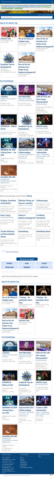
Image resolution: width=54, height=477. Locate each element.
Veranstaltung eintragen (26, 467)
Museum (13, 471)
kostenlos (22, 461)
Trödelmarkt (9, 466)
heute (39, 14)
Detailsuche (23, 466)
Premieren (3, 472)
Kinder (11, 464)
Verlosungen (4, 462)
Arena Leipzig (11, 467)
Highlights (9, 471)
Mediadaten (6, 475)
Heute (11, 469)
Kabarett (7, 464)
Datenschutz (13, 475)
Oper (14, 459)
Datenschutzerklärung (46, 7)
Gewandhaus (5, 459)
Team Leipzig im (26, 475)
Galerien (8, 457)
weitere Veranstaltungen (10, 252)
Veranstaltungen (5, 271)
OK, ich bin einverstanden (7, 8)
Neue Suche (11, 271)
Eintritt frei (10, 459)
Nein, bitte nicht (18, 8)
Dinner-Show (9, 461)
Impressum (19, 475)
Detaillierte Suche (49, 14)
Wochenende (5, 467)
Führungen (4, 466)
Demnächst (4, 457)
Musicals (3, 461)
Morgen (4, 471)
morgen (43, 14)
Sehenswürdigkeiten (10, 462)
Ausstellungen (6, 469)
